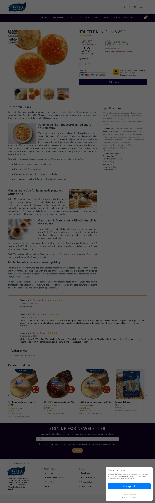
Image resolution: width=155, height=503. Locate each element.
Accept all (129, 486)
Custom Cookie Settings (129, 494)
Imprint (133, 497)
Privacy (124, 497)
